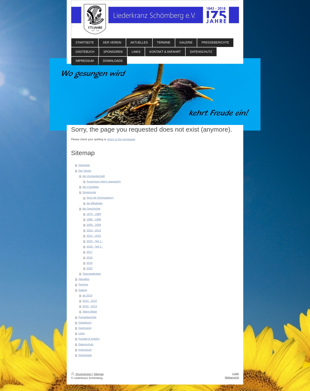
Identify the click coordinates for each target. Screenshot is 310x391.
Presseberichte (87, 317)
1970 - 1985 (94, 214)
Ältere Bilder (89, 311)
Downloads (85, 355)
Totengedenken (91, 273)
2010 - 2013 (94, 230)
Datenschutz (85, 344)
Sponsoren (84, 328)
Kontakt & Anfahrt (88, 338)
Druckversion (81, 374)
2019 (90, 263)
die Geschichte (91, 208)
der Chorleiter (90, 186)
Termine (83, 284)
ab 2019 (87, 295)
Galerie (82, 290)
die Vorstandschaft (93, 176)
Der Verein (84, 170)
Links (81, 333)
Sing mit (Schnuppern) (100, 197)
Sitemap (99, 374)
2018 (90, 257)
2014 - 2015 (94, 235)
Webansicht (232, 377)
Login (235, 373)
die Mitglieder (95, 203)
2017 (90, 252)
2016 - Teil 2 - (95, 246)
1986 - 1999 (94, 219)
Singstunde (89, 192)
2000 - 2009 (94, 224)
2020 (90, 268)
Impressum (85, 349)
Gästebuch (84, 322)
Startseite (84, 165)
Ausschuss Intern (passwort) (104, 181)
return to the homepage (121, 139)
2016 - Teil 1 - (95, 241)
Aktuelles (83, 279)
